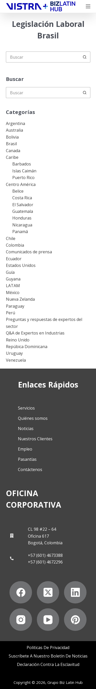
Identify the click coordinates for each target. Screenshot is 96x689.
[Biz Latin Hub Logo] (41, 6)
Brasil (11, 144)
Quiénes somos (33, 418)
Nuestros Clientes (35, 439)
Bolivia (12, 137)
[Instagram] (20, 619)
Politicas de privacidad (48, 647)
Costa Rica (22, 198)
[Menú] (88, 6)
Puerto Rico (23, 177)
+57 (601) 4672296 (45, 562)
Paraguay (15, 306)
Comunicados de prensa (29, 252)
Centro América (21, 184)
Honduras (21, 218)
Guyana (13, 279)
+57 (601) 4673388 (45, 555)
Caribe (12, 157)
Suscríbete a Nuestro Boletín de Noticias (48, 656)
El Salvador (22, 204)
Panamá (20, 231)
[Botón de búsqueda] (84, 56)
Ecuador (14, 259)
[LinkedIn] (75, 592)
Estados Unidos (21, 265)
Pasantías (27, 459)
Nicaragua (22, 225)
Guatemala (22, 211)
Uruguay (14, 353)
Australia (14, 130)
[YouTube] (48, 619)
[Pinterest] (75, 619)
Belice (18, 191)
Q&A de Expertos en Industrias (35, 333)
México (12, 292)
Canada (13, 150)
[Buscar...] (42, 56)
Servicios (26, 408)
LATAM (13, 285)
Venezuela (16, 360)
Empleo (25, 449)
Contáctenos (30, 469)
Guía (10, 272)
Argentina (15, 123)
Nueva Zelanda (20, 299)
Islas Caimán (24, 171)
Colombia (15, 245)
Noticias (26, 428)
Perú (10, 313)
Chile (10, 238)
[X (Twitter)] (48, 592)
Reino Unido (17, 340)
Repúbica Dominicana (26, 346)
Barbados (21, 164)
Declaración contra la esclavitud (48, 664)
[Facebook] (20, 592)
